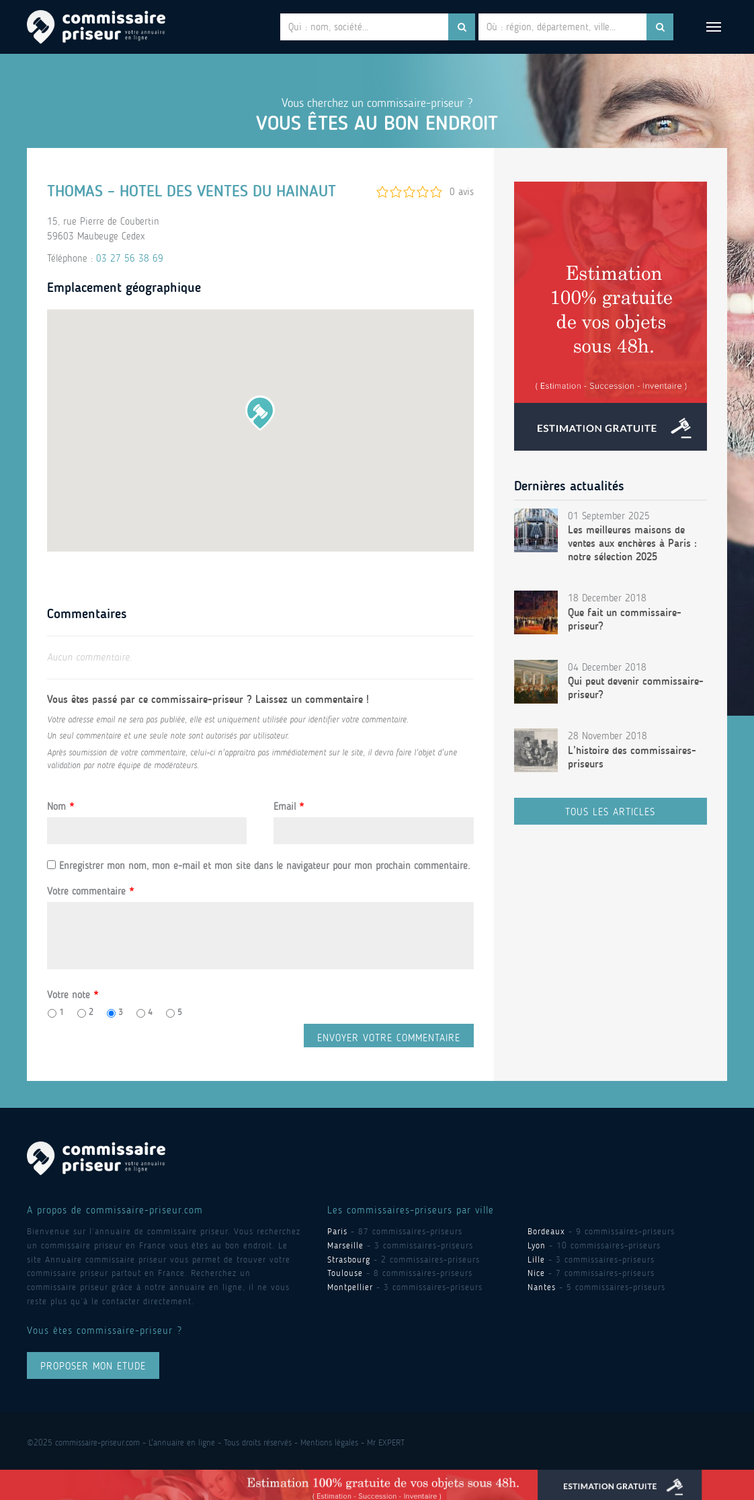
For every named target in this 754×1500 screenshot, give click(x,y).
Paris (337, 1231)
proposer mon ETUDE (93, 1366)
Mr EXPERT (386, 1442)
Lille (536, 1259)
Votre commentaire (90, 891)
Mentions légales (329, 1442)
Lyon (537, 1245)
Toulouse (345, 1273)
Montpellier (350, 1287)
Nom (60, 806)
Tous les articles (610, 812)
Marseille (345, 1245)
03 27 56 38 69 (129, 258)
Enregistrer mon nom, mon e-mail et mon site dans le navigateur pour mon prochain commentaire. (264, 866)
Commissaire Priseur (96, 27)
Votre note (72, 995)
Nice (536, 1273)
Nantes (542, 1287)
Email (289, 806)
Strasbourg (348, 1259)
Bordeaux (546, 1231)
